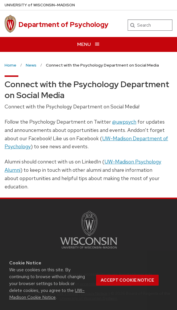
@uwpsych (124, 121)
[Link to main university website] (88, 250)
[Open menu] (88, 44)
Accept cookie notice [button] (127, 280)
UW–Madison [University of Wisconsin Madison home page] (40, 5)
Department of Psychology (63, 24)
